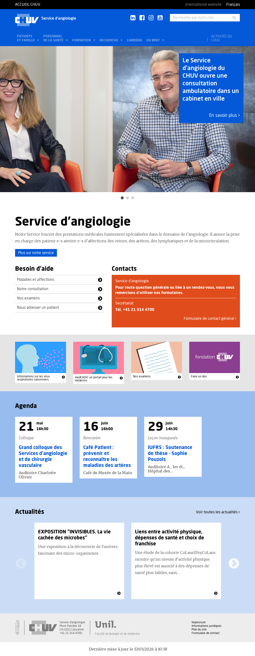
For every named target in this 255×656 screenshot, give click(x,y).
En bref (153, 40)
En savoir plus (224, 115)
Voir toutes (218, 512)
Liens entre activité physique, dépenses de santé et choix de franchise (169, 538)
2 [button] (127, 197)
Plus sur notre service (36, 253)
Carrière (134, 40)
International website (203, 4)
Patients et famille (26, 38)
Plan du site (199, 629)
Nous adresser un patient (38, 307)
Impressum (199, 622)
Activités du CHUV (221, 38)
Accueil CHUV (27, 4)
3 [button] (132, 197)
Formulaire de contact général (210, 318)
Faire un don (199, 376)
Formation (82, 40)
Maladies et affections (35, 280)
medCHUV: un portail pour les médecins (93, 379)
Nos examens (28, 298)
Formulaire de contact (206, 633)
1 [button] (122, 197)
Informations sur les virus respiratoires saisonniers (33, 378)
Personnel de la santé (53, 38)
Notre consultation (32, 289)
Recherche (109, 40)
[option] (127, 119)
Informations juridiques (207, 625)
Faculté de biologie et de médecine (117, 633)
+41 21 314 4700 (138, 310)
